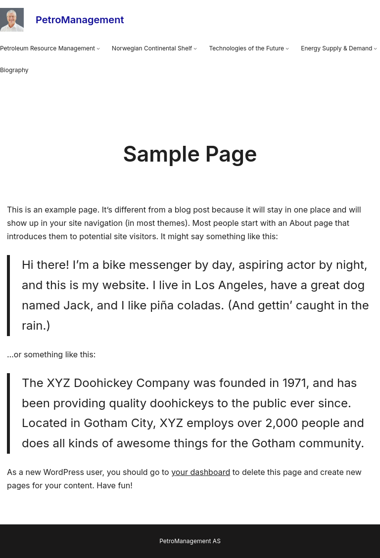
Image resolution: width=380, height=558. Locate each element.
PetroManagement (80, 20)
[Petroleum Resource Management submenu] (98, 48)
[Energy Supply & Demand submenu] (375, 48)
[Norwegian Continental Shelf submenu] (195, 48)
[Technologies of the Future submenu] (287, 48)
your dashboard (200, 472)
